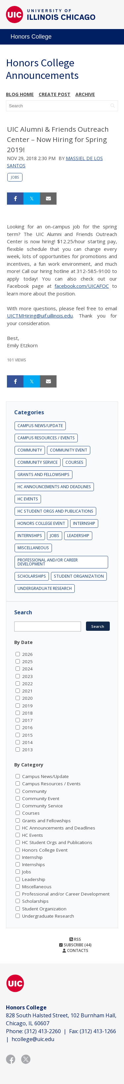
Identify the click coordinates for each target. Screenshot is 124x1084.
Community (30, 450)
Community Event (68, 450)
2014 (27, 742)
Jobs (15, 177)
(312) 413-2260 (42, 1031)
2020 (27, 698)
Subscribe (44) (75, 945)
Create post (54, 94)
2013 (27, 750)
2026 (27, 654)
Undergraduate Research (45, 588)
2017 (27, 720)
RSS (75, 939)
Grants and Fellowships (43, 474)
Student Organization (79, 576)
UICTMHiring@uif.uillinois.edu (40, 315)
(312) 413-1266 (98, 1031)
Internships (30, 535)
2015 (27, 735)
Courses (74, 462)
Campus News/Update (40, 425)
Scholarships (32, 576)
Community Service (38, 462)
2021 (27, 691)
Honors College (31, 36)
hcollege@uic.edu (33, 1039)
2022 (27, 684)
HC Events (28, 499)
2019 (27, 706)
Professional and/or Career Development (48, 562)
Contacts (75, 950)
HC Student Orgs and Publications (55, 511)
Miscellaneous (33, 548)
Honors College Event (41, 523)
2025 (27, 661)
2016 (27, 727)
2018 (27, 713)
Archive (85, 94)
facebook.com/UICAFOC (82, 286)
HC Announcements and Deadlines (54, 487)
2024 (27, 669)
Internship (84, 523)
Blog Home (20, 94)
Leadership (78, 535)
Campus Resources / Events (46, 438)
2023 (27, 676)
